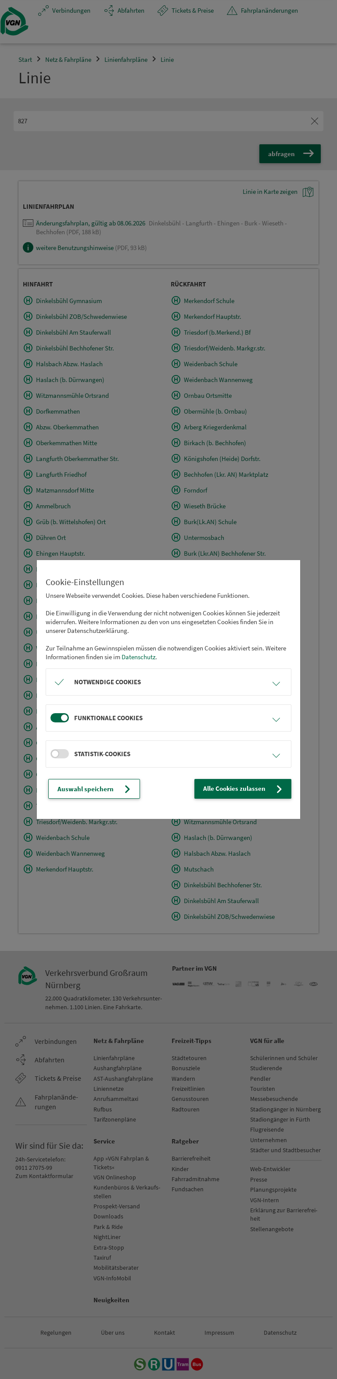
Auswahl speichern (95, 789)
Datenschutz (138, 657)
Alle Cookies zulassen (243, 789)
